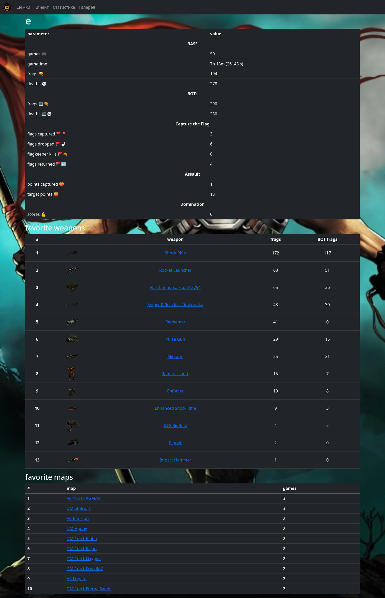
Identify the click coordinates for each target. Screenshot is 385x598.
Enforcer (175, 391)
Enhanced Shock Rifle (175, 408)
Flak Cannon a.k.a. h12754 (175, 287)
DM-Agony (77, 528)
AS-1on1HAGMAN (84, 498)
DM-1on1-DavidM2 (85, 568)
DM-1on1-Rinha (82, 538)
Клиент (41, 7)
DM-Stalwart (79, 508)
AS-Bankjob (78, 518)
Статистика (64, 7)
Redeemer (175, 322)
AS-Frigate (76, 579)
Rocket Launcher (175, 270)
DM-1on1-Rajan (82, 548)
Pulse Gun (175, 339)
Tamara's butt (175, 374)
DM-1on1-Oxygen (84, 558)
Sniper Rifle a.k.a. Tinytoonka (175, 304)
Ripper (175, 443)
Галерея (87, 7)
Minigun (175, 356)
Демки (23, 7)
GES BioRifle (175, 425)
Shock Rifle (175, 253)
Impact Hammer (175, 460)
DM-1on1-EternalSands (89, 589)
